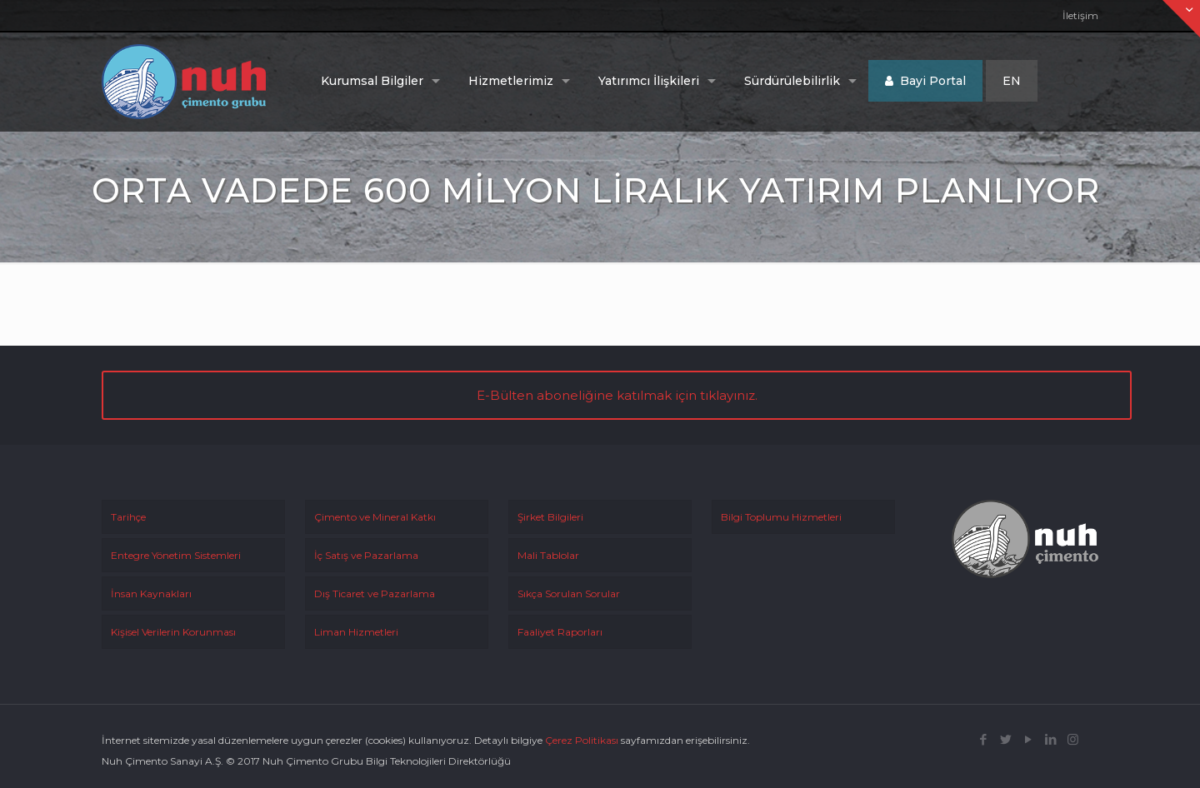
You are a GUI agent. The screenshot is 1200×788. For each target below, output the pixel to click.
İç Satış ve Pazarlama (366, 555)
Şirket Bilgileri (550, 517)
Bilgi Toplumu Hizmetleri (781, 517)
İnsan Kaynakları (151, 593)
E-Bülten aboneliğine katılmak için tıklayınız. (617, 395)
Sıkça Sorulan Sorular (569, 593)
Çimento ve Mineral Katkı (375, 517)
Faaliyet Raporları (560, 632)
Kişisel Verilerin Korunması (173, 632)
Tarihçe (128, 517)
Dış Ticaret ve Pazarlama (374, 593)
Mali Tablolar (548, 555)
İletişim (1080, 15)
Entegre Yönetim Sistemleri (176, 555)
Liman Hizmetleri (356, 632)
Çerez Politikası (581, 740)
